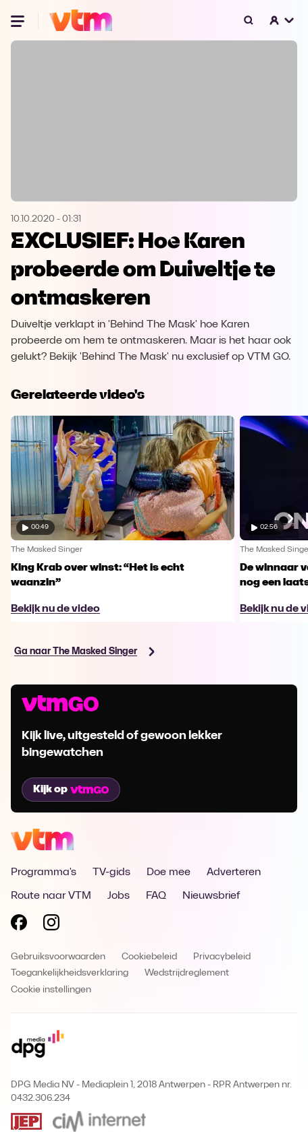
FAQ (156, 896)
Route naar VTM (51, 896)
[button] (282, 20)
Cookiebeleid (149, 957)
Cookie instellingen (51, 990)
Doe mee (168, 872)
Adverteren (234, 872)
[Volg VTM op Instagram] (51, 925)
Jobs (118, 896)
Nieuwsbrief (211, 896)
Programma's (43, 872)
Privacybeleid (222, 957)
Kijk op (71, 789)
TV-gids (111, 872)
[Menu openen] (19, 20)
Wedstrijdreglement (187, 973)
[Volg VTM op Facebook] (19, 925)
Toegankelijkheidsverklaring (69, 973)
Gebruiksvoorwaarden (58, 957)
